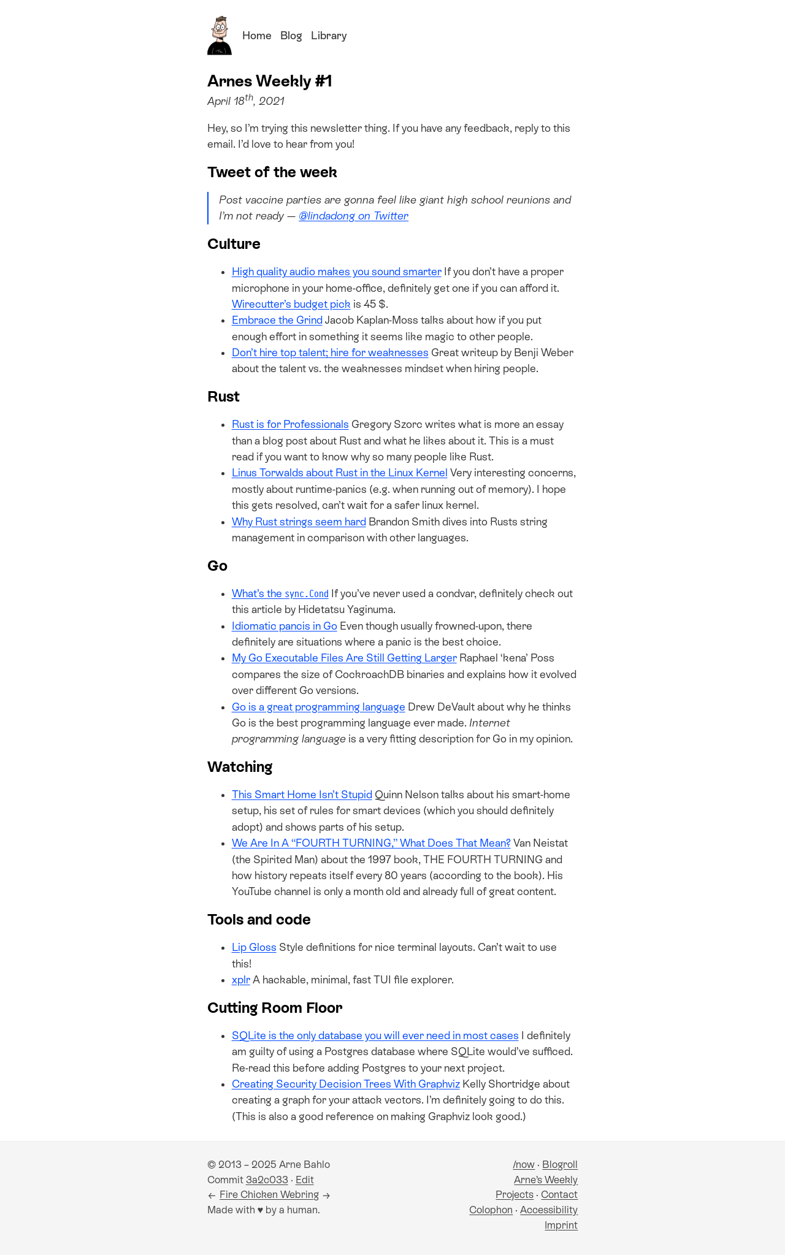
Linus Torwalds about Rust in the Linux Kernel (340, 473)
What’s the (280, 593)
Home (257, 35)
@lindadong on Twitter (353, 216)
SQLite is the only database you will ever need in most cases (375, 1035)
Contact (559, 1194)
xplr (241, 980)
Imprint (561, 1225)
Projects (515, 1194)
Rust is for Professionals (290, 424)
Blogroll (560, 1164)
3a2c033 (267, 1180)
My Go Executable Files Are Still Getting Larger (344, 658)
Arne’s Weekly (546, 1180)
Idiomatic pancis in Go (284, 626)
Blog (291, 35)
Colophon (491, 1210)
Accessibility (549, 1210)
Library (329, 35)
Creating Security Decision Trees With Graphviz (346, 1084)
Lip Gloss (254, 947)
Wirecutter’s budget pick (291, 304)
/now (524, 1164)
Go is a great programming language (318, 707)
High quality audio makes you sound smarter (337, 271)
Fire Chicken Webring (269, 1194)
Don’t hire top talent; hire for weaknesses (330, 352)
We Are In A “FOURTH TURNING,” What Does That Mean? (371, 843)
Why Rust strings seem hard (299, 522)
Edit (305, 1180)
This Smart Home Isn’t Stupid (302, 794)
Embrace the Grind (277, 320)
